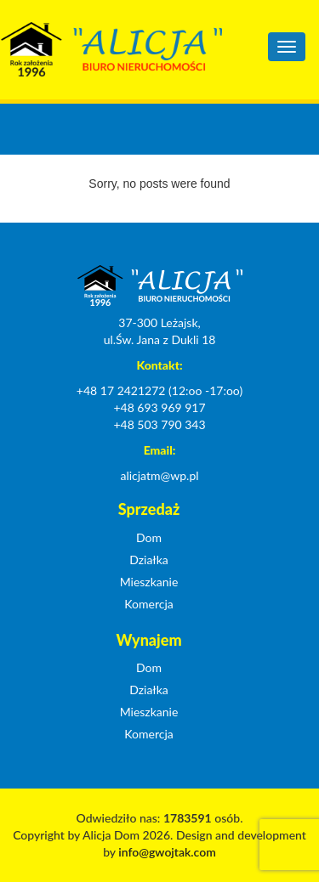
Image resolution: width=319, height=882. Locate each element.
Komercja (148, 603)
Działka (148, 559)
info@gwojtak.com (167, 852)
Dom (149, 537)
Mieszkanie (149, 581)
